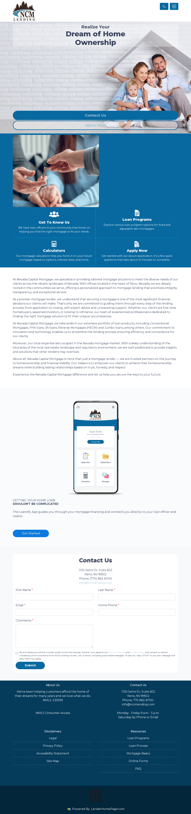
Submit (30, 665)
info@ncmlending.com (95, 583)
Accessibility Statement (52, 753)
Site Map (53, 761)
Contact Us (95, 115)
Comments (24, 620)
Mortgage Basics (138, 753)
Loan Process (138, 745)
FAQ (138, 768)
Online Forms (138, 761)
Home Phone (108, 605)
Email (20, 605)
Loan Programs (138, 738)
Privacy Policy (137, 652)
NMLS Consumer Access (53, 713)
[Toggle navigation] (174, 6)
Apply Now (95, 125)
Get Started (31, 533)
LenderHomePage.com (107, 809)
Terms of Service (117, 652)
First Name (24, 590)
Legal (53, 738)
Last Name (106, 590)
